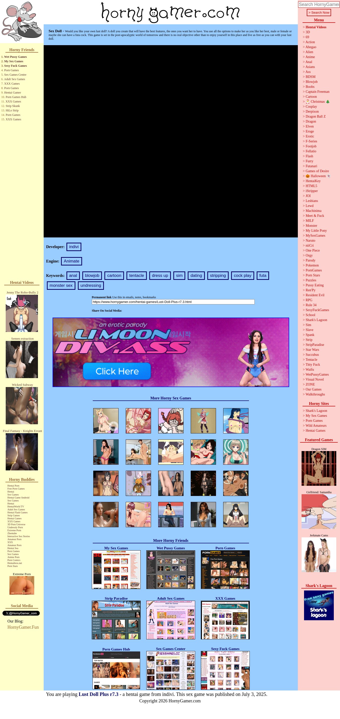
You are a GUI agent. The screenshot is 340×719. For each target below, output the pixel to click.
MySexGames (315, 235)
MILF (310, 221)
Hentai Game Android (18, 497)
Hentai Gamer (12, 92)
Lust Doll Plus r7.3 (98, 694)
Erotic (310, 136)
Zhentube (12, 533)
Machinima (313, 211)
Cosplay (311, 106)
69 (307, 37)
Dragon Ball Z (316, 116)
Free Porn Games (16, 488)
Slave (309, 330)
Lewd (309, 206)
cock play (242, 275)
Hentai (10, 491)
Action (310, 42)
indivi (74, 246)
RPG (309, 300)
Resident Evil (315, 295)
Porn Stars (12, 566)
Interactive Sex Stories (18, 536)
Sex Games (13, 494)
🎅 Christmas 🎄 (318, 101)
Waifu (310, 369)
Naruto (310, 240)
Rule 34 (311, 305)
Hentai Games (14, 518)
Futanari (311, 166)
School (310, 315)
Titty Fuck (313, 364)
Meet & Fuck (315, 216)
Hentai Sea (12, 548)
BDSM (310, 77)
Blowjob (311, 82)
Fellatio (311, 151)
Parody (310, 260)
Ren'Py (310, 290)
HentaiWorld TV (15, 506)
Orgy (309, 255)
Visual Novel (315, 379)
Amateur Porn (14, 539)
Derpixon (312, 111)
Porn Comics (13, 560)
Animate (71, 261)
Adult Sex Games (14, 79)
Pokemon (312, 265)
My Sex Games (13, 61)
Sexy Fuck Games (15, 65)
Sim (308, 325)
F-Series (311, 141)
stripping (218, 275)
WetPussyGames (317, 374)
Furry (309, 161)
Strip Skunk (13, 106)
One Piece (313, 250)
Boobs (310, 87)
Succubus (312, 355)
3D (308, 32)
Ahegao (311, 47)
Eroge (310, 131)
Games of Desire (317, 171)
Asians (310, 67)
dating (196, 275)
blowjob (92, 275)
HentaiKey (313, 181)
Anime (310, 57)
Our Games (313, 389)
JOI (308, 196)
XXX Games (12, 83)
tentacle (136, 275)
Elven (310, 126)
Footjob (311, 146)
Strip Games (13, 515)
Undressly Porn (15, 527)
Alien (309, 52)
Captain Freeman (317, 92)
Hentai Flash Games (17, 512)
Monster (311, 226)
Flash (309, 156)
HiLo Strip (12, 110)
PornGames (314, 270)
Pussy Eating (315, 285)
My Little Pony (316, 230)
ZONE (310, 384)
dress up (160, 275)
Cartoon (311, 96)
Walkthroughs (315, 394)
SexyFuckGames (317, 310)
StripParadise (315, 345)
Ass (308, 72)
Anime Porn (13, 557)
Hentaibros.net (14, 563)
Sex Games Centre (15, 74)
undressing (91, 285)
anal (73, 275)
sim (179, 275)
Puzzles (311, 280)
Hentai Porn (13, 485)
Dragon (311, 121)
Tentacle (311, 359)
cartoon (114, 275)
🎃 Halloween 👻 (318, 176)
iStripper (312, 191)
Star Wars (312, 350)
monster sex (61, 285)
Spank (310, 335)
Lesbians (312, 201)
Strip (309, 340)
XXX (10, 542)
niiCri (310, 245)
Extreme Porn (14, 530)
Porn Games (11, 70)
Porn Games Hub (16, 97)
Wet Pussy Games (15, 57)
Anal (309, 62)
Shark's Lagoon (316, 320)
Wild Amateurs (316, 425)
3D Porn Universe (16, 524)
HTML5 (311, 186)
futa (262, 275)
